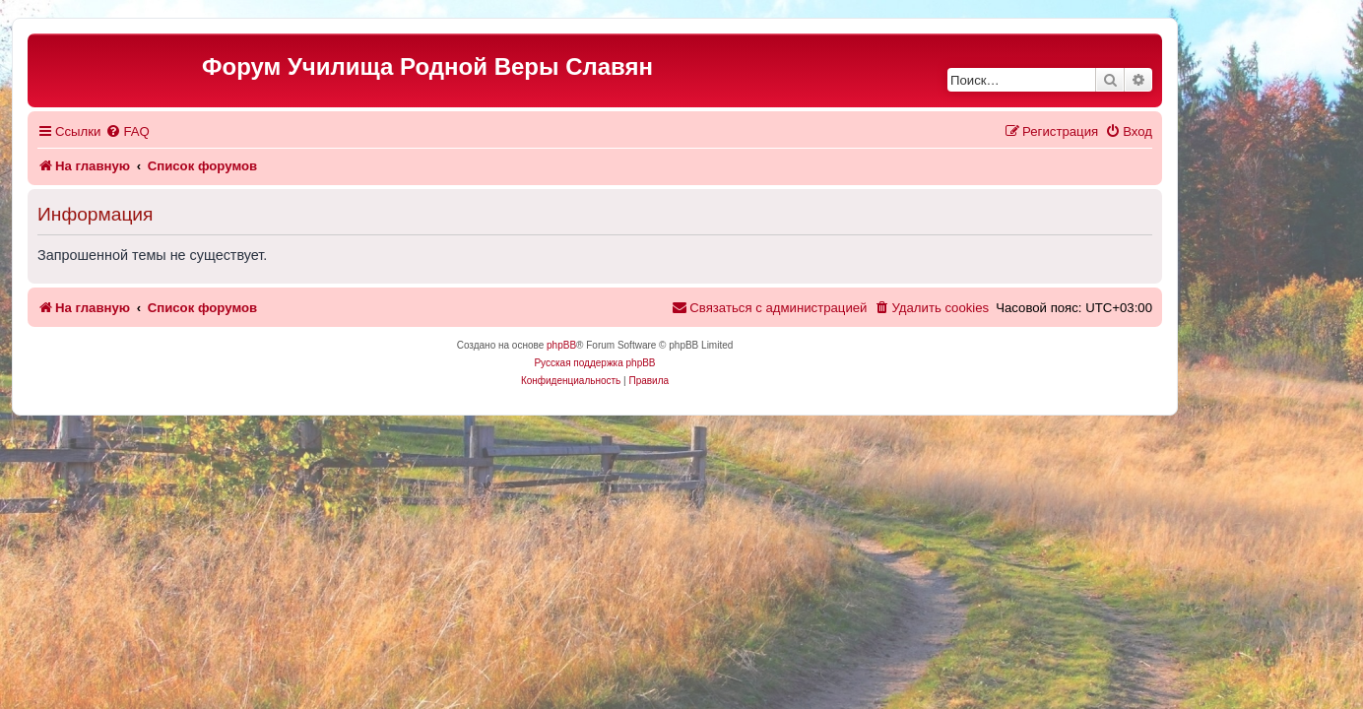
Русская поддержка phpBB (681, 362)
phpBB (648, 345)
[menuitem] (213, 131)
